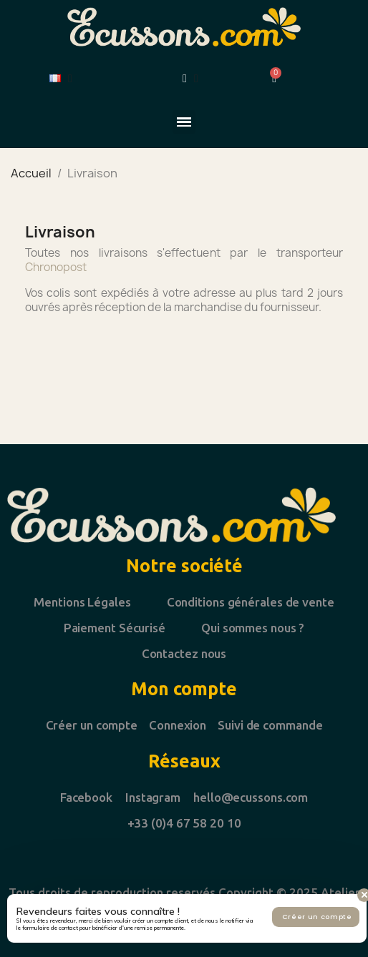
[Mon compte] (190, 79)
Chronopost (56, 267)
